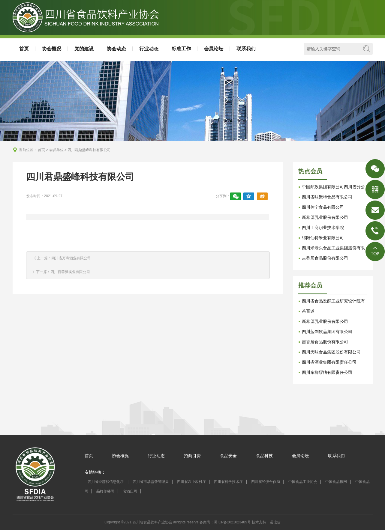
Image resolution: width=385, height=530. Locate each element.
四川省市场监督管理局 (151, 482)
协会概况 (51, 48)
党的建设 (84, 48)
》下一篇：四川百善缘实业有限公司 (61, 272)
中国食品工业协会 (302, 482)
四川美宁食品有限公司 (323, 207)
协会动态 (116, 48)
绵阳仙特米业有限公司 (323, 237)
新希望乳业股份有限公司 (325, 217)
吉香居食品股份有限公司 (325, 258)
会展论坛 (213, 48)
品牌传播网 (105, 491)
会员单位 (56, 150)
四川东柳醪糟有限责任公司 (327, 372)
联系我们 (246, 48)
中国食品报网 (336, 482)
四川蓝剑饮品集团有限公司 (327, 331)
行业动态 (148, 48)
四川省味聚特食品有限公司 (327, 197)
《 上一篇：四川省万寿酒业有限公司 (61, 258)
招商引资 (192, 455)
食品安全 (228, 455)
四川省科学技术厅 (228, 482)
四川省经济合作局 (265, 482)
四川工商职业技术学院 (323, 227)
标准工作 (181, 48)
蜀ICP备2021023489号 (232, 522)
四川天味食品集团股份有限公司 (331, 352)
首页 (24, 48)
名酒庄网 (130, 491)
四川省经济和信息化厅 (106, 482)
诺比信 (275, 522)
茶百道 (308, 311)
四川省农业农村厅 (191, 482)
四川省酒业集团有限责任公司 (329, 362)
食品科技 (264, 455)
